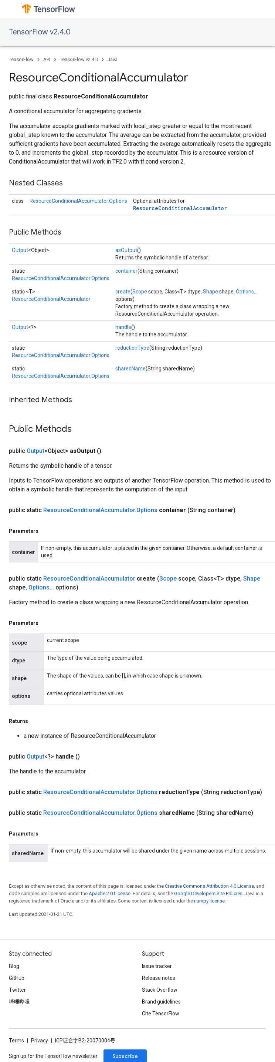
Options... (246, 292)
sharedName (130, 369)
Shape (210, 292)
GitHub (16, 978)
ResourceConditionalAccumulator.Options (78, 201)
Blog (14, 966)
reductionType (132, 348)
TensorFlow (21, 59)
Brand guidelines (161, 1002)
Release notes (158, 978)
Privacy (39, 1040)
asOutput (126, 250)
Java (113, 59)
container (126, 271)
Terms (16, 1040)
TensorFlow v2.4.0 (40, 32)
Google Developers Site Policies (208, 893)
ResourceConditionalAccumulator (180, 208)
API (46, 59)
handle (123, 327)
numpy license (209, 901)
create (122, 292)
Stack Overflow (159, 990)
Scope (139, 292)
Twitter (17, 990)
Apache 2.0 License (109, 893)
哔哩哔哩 (19, 1002)
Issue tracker (157, 966)
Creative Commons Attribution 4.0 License (209, 886)
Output (20, 250)
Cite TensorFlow (160, 1013)
